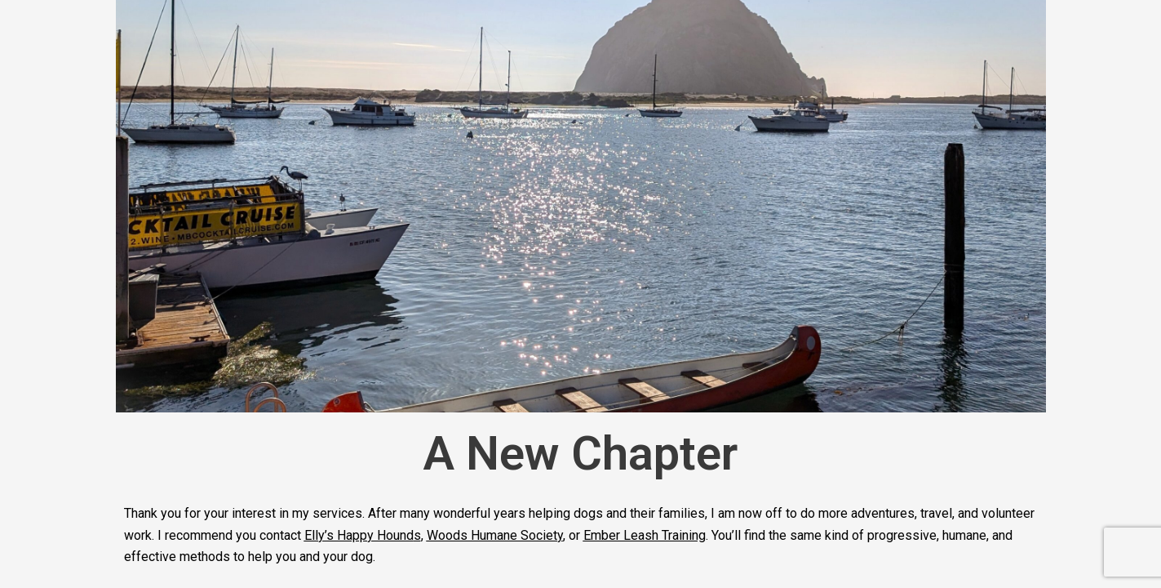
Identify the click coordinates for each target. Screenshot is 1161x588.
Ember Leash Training (644, 535)
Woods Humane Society (495, 535)
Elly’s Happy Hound (359, 535)
